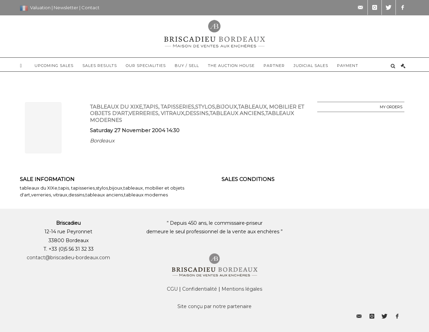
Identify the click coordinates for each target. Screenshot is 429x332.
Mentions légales (242, 289)
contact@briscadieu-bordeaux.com (68, 257)
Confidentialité (199, 289)
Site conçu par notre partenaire (214, 306)
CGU (172, 289)
